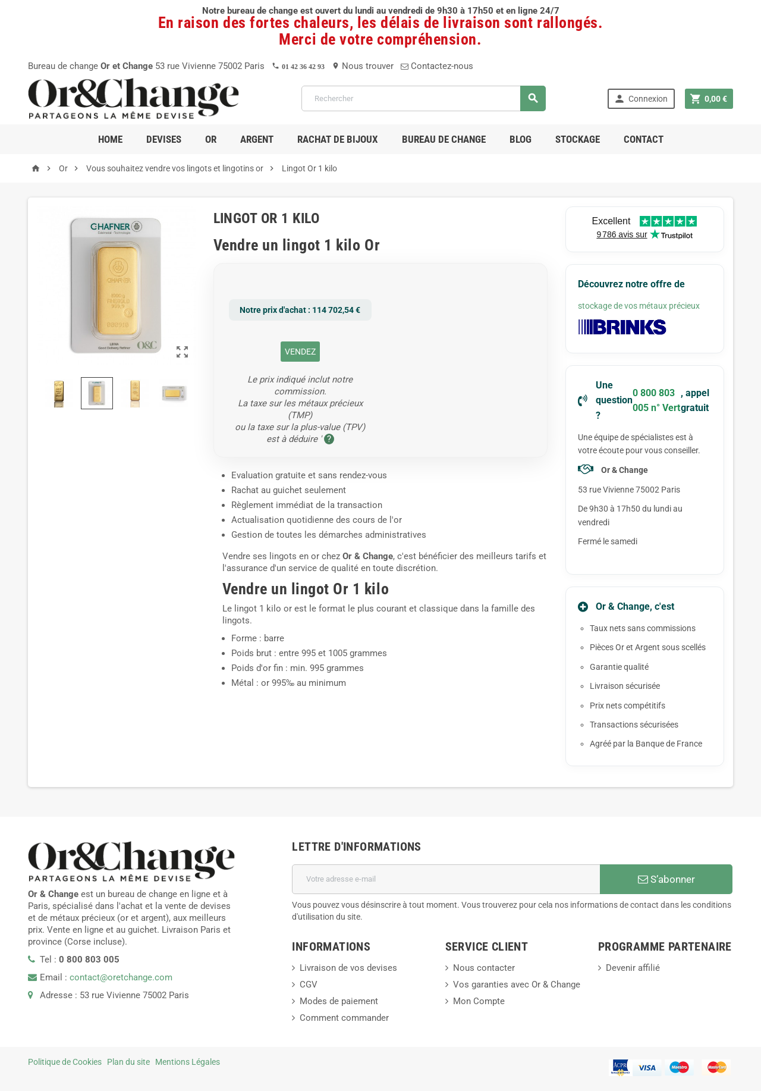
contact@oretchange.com (121, 977)
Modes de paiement (339, 1001)
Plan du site (128, 1062)
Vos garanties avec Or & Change (516, 984)
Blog (521, 139)
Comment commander (344, 1017)
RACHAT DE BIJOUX (337, 139)
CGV (308, 984)
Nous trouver (363, 66)
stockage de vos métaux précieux (639, 306)
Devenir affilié (633, 968)
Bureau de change (444, 139)
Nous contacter (484, 968)
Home (110, 139)
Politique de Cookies (65, 1062)
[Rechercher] (423, 98)
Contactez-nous (437, 66)
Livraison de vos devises (348, 968)
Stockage (577, 139)
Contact (643, 139)
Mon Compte (479, 1001)
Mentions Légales (187, 1062)
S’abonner (666, 879)
